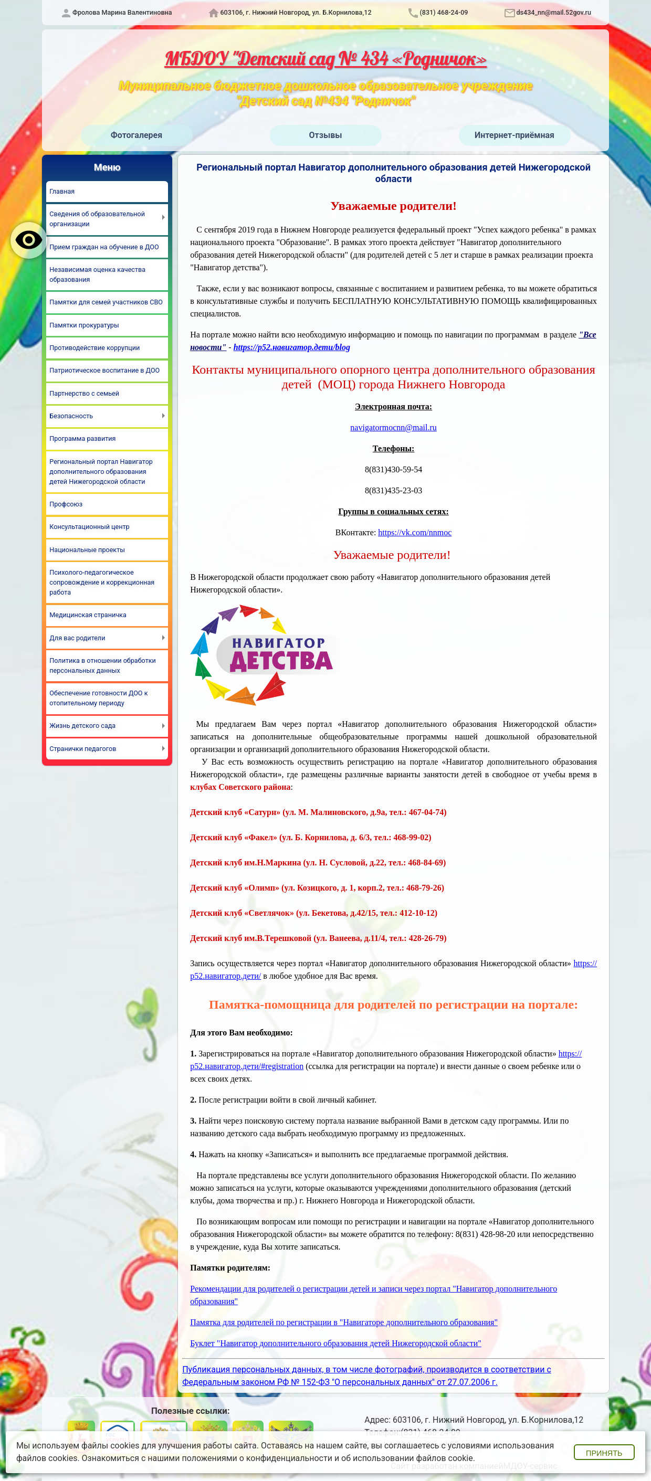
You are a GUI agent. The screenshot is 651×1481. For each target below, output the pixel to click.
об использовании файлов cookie (407, 1458)
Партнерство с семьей (84, 393)
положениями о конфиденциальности (257, 1458)
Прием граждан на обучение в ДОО (104, 247)
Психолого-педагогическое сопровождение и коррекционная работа (101, 582)
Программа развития (82, 438)
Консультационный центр (89, 527)
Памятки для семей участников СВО (106, 302)
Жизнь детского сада (82, 725)
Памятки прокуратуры (84, 325)
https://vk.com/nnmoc (415, 532)
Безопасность (71, 416)
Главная (62, 191)
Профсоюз (65, 504)
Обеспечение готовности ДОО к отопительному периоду (98, 698)
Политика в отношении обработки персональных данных (102, 665)
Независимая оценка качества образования (97, 274)
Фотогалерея (136, 135)
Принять (604, 1453)
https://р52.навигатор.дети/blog (292, 347)
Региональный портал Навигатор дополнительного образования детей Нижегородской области (101, 471)
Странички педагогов (82, 749)
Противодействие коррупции (94, 348)
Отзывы (325, 135)
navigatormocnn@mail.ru (393, 427)
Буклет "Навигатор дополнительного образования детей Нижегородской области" (335, 1343)
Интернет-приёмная (514, 135)
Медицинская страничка (87, 615)
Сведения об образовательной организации (97, 219)
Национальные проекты (87, 550)
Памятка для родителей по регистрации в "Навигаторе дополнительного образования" (344, 1322)
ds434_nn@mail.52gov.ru (553, 12)
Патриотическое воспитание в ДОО (104, 370)
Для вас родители (77, 638)
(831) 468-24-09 (443, 12)
